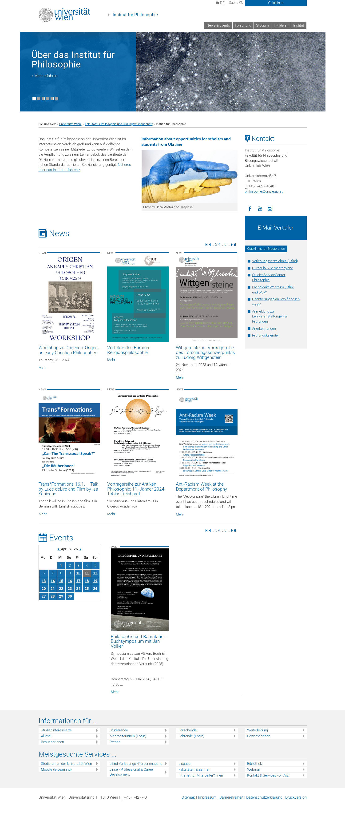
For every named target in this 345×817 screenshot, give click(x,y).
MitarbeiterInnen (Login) (128, 736)
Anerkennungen (264, 328)
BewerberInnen (258, 736)
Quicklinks (275, 3)
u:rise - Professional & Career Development (132, 772)
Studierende (119, 730)
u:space (184, 763)
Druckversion (296, 797)
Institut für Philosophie (135, 14)
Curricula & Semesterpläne (272, 268)
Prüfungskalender (265, 335)
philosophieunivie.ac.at (264, 191)
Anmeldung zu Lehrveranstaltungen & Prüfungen (269, 316)
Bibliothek (254, 763)
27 (44, 596)
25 (87, 589)
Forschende (187, 730)
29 (61, 596)
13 (44, 581)
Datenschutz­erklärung (264, 797)
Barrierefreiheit (231, 797)
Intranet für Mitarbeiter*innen (200, 775)
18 (87, 581)
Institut (298, 25)
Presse (115, 742)
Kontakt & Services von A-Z (268, 775)
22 (61, 589)
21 (53, 589)
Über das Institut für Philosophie (73, 59)
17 (78, 581)
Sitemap (188, 797)
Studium (262, 25)
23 (70, 589)
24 (78, 589)
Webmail (253, 769)
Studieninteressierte (56, 730)
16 (70, 581)
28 (53, 596)
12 (95, 573)
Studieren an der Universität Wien (66, 763)
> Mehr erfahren (44, 76)
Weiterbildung (257, 730)
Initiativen (281, 25)
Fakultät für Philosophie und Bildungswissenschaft (119, 124)
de (220, 3)
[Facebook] (250, 209)
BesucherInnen (52, 742)
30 (70, 596)
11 (87, 573)
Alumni (46, 736)
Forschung (243, 25)
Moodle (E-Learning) (56, 769)
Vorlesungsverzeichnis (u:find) (275, 261)
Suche (236, 2)
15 (61, 581)
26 (95, 589)
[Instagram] (270, 209)
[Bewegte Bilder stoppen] (56, 98)
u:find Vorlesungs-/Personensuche (136, 763)
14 (53, 581)
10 (78, 573)
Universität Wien (70, 124)
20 (44, 589)
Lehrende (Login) (191, 736)
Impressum (207, 797)
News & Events (218, 25)
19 (95, 581)
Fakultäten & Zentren (194, 769)
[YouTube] (260, 209)
